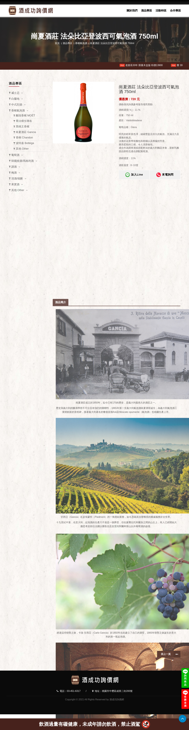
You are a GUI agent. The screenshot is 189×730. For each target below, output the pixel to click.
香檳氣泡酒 (81, 43)
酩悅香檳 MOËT (25, 115)
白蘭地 (15, 98)
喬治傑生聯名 (24, 120)
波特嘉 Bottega (25, 143)
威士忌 (15, 92)
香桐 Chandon (24, 137)
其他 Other (22, 148)
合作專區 (175, 10)
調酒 (14, 166)
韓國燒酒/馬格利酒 (22, 160)
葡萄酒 (15, 155)
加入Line (134, 175)
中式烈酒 (16, 104)
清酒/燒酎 (17, 178)
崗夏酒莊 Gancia (26, 132)
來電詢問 (164, 175)
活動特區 (161, 10)
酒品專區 (146, 10)
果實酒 (15, 184)
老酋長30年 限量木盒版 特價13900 (146, 65)
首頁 (57, 43)
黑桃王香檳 (22, 126)
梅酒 (14, 172)
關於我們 (132, 10)
